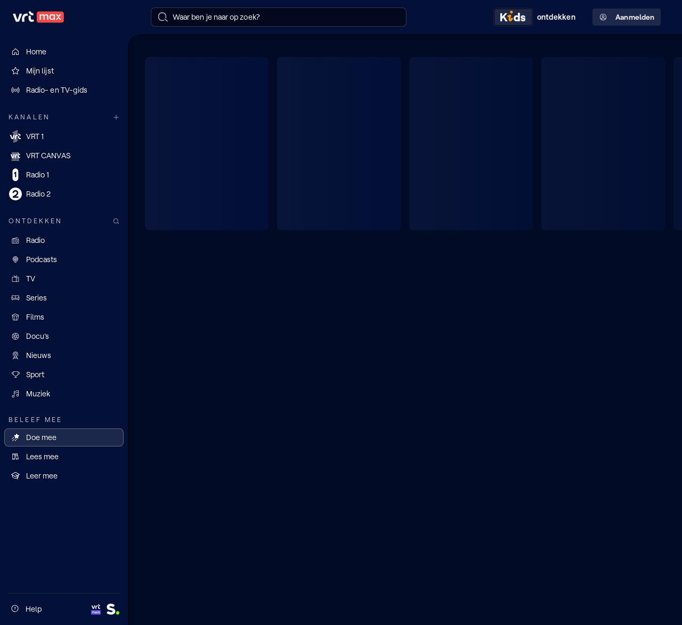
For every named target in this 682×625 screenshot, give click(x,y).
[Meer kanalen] (116, 117)
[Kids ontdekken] (536, 17)
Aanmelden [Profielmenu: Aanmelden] (626, 17)
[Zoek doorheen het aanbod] (116, 221)
